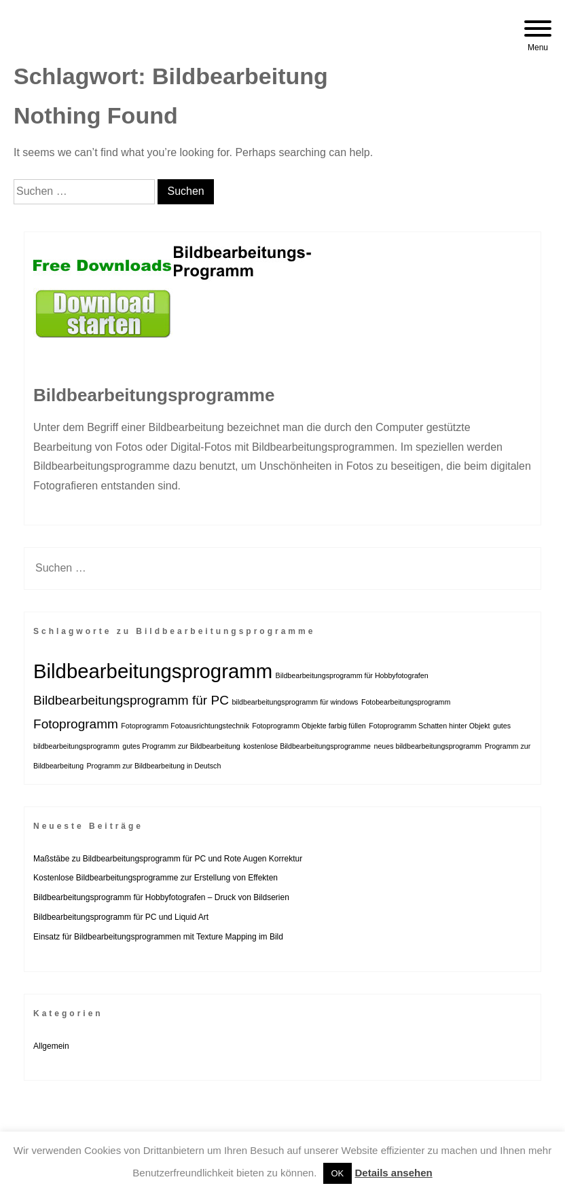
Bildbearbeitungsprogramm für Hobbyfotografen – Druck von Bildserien (161, 897)
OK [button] (337, 1173)
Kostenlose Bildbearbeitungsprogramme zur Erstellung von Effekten (155, 877)
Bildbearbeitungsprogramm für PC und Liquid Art (120, 917)
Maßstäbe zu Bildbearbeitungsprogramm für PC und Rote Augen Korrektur (167, 858)
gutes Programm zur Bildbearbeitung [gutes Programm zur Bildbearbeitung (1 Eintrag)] (181, 746)
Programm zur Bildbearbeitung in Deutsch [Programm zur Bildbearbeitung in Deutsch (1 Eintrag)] (154, 766)
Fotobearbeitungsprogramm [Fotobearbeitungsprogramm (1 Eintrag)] (406, 702)
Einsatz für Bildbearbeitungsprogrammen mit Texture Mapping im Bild (158, 937)
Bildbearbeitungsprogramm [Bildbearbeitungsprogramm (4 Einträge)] (152, 671)
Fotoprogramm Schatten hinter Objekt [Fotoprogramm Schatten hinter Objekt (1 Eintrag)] (429, 726)
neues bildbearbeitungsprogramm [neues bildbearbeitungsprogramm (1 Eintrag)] (427, 746)
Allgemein (51, 1046)
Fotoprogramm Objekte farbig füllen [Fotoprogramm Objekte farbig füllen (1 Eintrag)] (309, 726)
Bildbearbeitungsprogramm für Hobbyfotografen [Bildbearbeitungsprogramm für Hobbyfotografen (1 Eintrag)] (352, 675)
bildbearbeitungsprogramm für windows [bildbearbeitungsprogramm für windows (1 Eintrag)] (295, 702)
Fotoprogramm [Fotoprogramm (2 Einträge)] (75, 724)
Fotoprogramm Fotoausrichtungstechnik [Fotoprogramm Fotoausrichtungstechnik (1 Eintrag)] (185, 726)
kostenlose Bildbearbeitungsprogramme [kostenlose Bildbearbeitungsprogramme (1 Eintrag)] (307, 746)
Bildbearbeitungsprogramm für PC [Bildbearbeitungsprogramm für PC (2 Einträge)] (131, 700)
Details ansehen (393, 1172)
